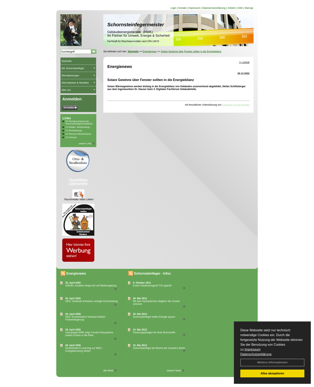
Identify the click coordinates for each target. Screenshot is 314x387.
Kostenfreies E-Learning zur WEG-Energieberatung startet (83, 349)
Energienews (76, 273)
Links (66, 118)
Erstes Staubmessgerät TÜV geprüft (152, 285)
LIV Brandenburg (73, 130)
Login (173, 8)
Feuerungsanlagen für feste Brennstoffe (154, 332)
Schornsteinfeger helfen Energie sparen (154, 316)
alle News (109, 370)
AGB (239, 8)
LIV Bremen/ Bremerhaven (78, 134)
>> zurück (244, 62)
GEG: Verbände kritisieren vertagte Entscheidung (91, 301)
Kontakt (182, 8)
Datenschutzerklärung (256, 354)
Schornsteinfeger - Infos (152, 273)
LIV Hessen (71, 137)
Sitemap (248, 8)
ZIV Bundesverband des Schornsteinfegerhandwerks (79, 122)
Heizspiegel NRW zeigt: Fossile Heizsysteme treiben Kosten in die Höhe (89, 334)
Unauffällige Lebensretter (78, 181)
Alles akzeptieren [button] (272, 373)
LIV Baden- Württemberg (77, 127)
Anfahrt (231, 8)
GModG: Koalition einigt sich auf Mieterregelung (90, 285)
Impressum (252, 349)
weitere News (175, 370)
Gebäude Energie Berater (236, 104)
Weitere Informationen (272, 362)
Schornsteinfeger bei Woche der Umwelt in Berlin (159, 348)
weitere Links (86, 143)
